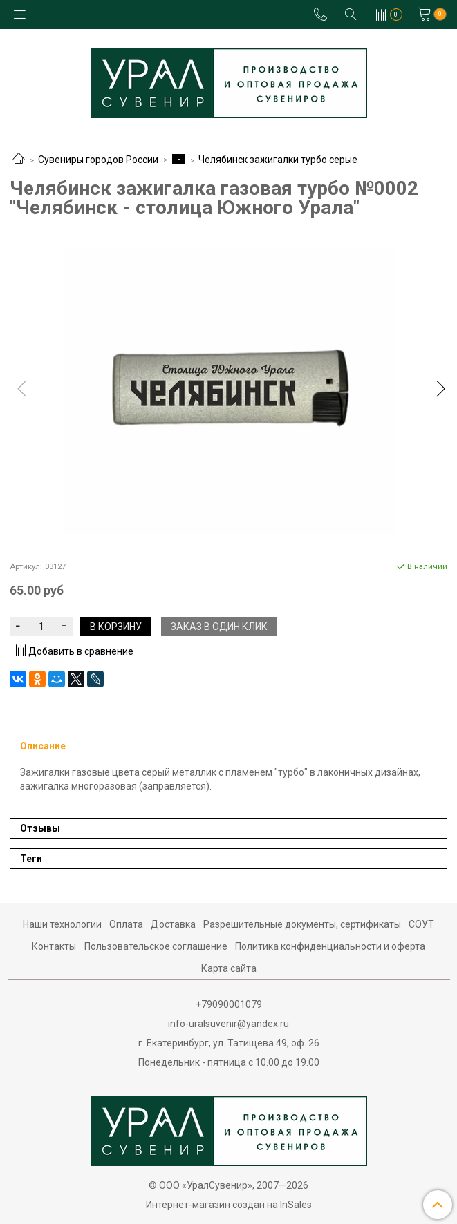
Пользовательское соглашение (155, 946)
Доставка (173, 924)
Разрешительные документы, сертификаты (302, 924)
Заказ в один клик (219, 626)
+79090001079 (229, 1004)
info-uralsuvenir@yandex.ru (228, 1023)
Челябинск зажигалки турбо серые (277, 159)
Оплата (126, 924)
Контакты (54, 946)
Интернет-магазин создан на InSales (229, 1204)
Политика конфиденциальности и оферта (330, 946)
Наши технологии (62, 924)
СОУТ (421, 924)
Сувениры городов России (98, 159)
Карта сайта (229, 968)
